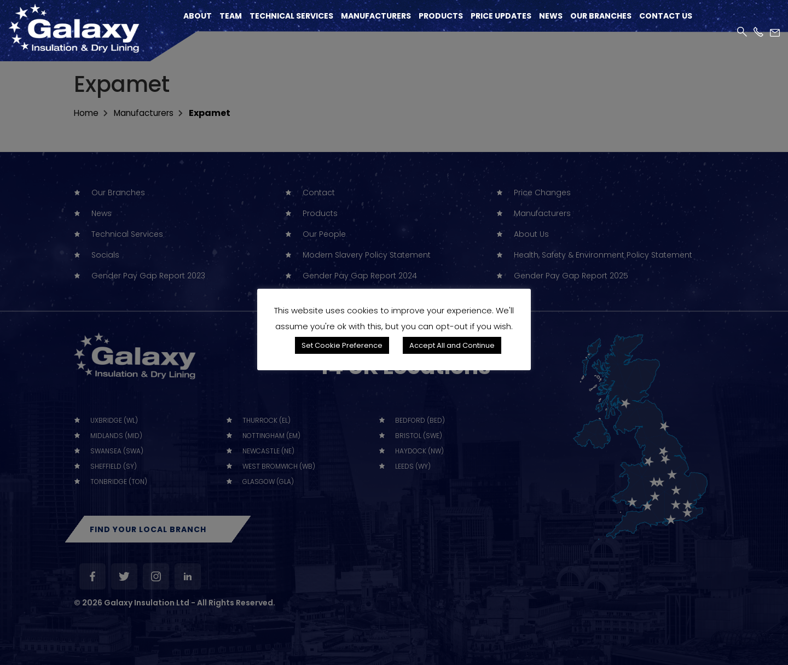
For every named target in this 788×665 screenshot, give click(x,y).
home (87, 113)
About (197, 16)
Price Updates (501, 16)
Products (441, 16)
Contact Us (665, 16)
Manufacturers (376, 16)
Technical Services (291, 16)
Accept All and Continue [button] (452, 345)
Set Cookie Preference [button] (342, 345)
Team (230, 16)
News (551, 16)
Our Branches (600, 16)
